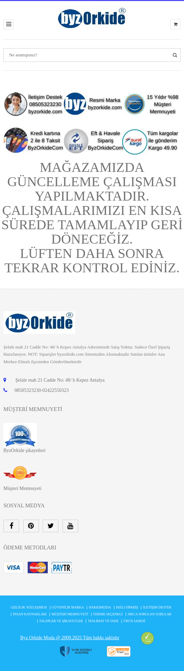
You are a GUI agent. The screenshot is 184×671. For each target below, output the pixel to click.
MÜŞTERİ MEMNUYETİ (70, 614)
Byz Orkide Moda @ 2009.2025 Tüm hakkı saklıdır (69, 637)
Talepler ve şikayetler (61, 621)
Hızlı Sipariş (127, 607)
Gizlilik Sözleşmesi (29, 607)
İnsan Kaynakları (30, 614)
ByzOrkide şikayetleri (24, 450)
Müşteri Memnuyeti (22, 488)
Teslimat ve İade (103, 621)
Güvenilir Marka (68, 607)
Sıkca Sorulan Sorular (149, 614)
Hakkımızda (100, 607)
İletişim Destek (157, 607)
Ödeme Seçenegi (108, 614)
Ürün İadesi (134, 621)
